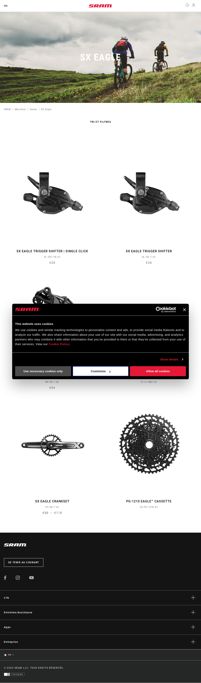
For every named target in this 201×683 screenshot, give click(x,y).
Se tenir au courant (23, 562)
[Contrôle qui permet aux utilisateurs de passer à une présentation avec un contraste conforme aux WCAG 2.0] (14, 674)
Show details (169, 359)
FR (7, 655)
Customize (101, 371)
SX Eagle (46, 109)
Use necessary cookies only (43, 371)
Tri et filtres (100, 122)
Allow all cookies (158, 371)
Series (33, 109)
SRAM (7, 109)
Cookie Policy (59, 344)
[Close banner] (184, 309)
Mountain (20, 109)
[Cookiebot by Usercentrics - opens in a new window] (159, 310)
